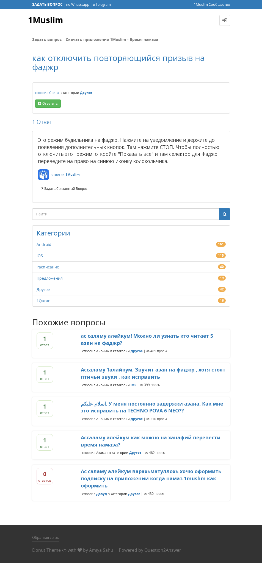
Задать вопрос (47, 39)
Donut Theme (46, 550)
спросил (41, 92)
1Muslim (45, 20)
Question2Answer (162, 550)
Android (44, 244)
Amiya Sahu (101, 550)
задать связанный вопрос (65, 188)
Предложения (50, 278)
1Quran (44, 300)
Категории (53, 232)
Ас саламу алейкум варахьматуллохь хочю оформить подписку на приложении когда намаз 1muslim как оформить (151, 478)
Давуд (101, 493)
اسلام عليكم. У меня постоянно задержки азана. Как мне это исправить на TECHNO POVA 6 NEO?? (152, 407)
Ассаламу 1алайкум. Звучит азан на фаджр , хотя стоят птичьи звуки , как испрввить (153, 373)
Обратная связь (45, 537)
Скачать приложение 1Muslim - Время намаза (112, 39)
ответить (50, 103)
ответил (58, 174)
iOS (40, 255)
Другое (86, 92)
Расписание (48, 267)
